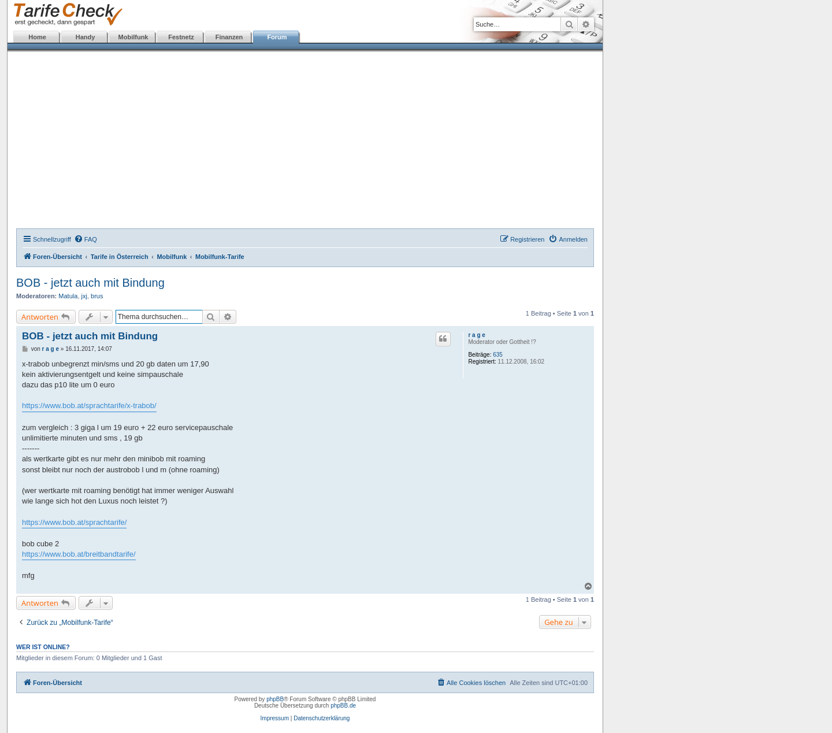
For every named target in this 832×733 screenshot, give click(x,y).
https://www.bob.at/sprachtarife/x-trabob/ (89, 405)
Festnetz (181, 37)
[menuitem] (85, 239)
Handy (85, 37)
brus (97, 296)
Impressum (275, 718)
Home (37, 37)
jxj (84, 296)
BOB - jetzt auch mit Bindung (90, 282)
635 (498, 354)
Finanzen (229, 37)
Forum (277, 37)
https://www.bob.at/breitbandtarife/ (79, 554)
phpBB (275, 699)
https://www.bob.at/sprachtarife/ (74, 522)
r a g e (476, 335)
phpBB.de (343, 705)
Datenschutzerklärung (322, 718)
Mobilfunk (133, 37)
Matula (67, 296)
